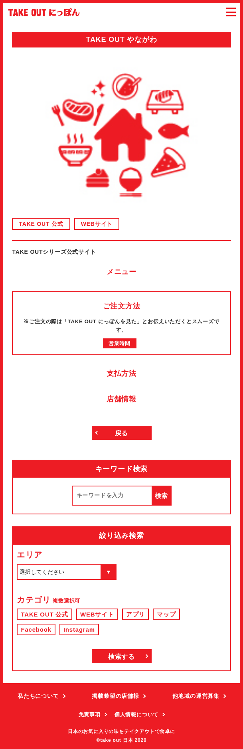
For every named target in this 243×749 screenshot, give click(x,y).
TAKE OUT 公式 (41, 224)
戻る (121, 433)
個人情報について (136, 714)
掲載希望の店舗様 (115, 696)
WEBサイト (97, 224)
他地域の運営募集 (195, 696)
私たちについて (38, 696)
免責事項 (90, 714)
